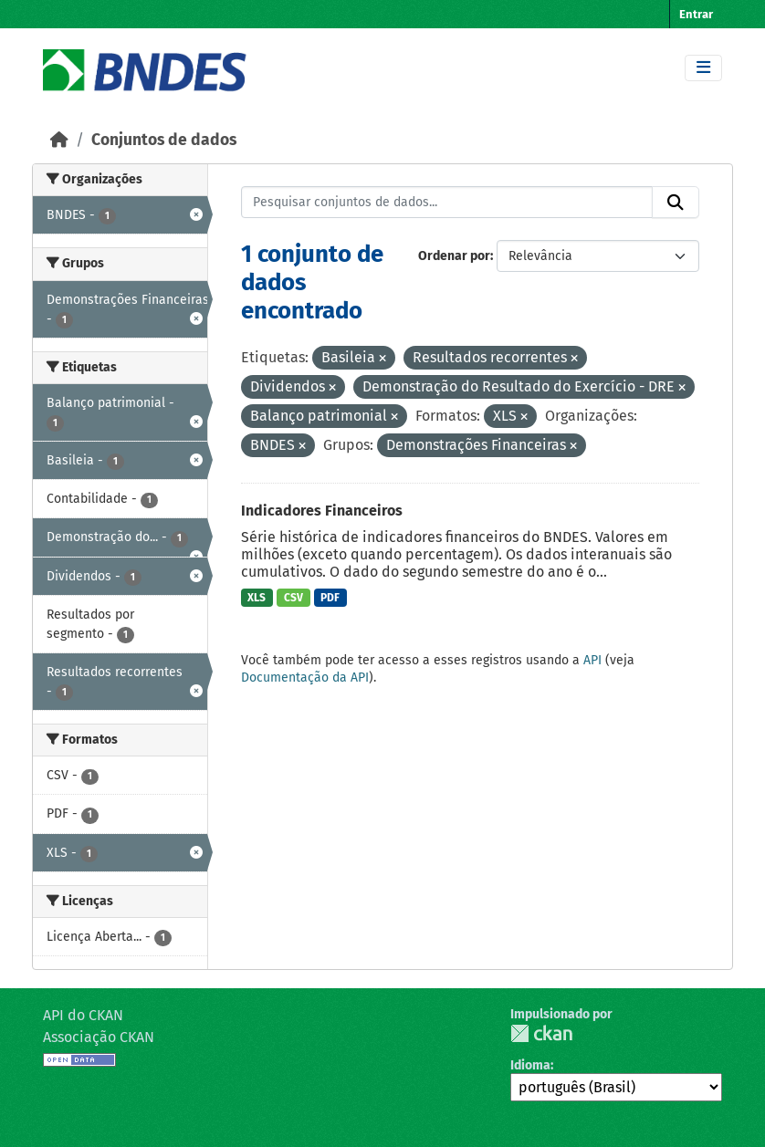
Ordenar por (454, 256)
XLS (256, 597)
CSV (293, 597)
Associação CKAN (98, 1037)
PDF (330, 597)
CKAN (541, 1033)
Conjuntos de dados (163, 140)
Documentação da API (305, 677)
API (592, 660)
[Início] (59, 140)
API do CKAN (83, 1015)
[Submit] (675, 202)
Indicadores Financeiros (322, 510)
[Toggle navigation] (703, 68)
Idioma (530, 1065)
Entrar (696, 14)
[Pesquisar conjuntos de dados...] (447, 202)
